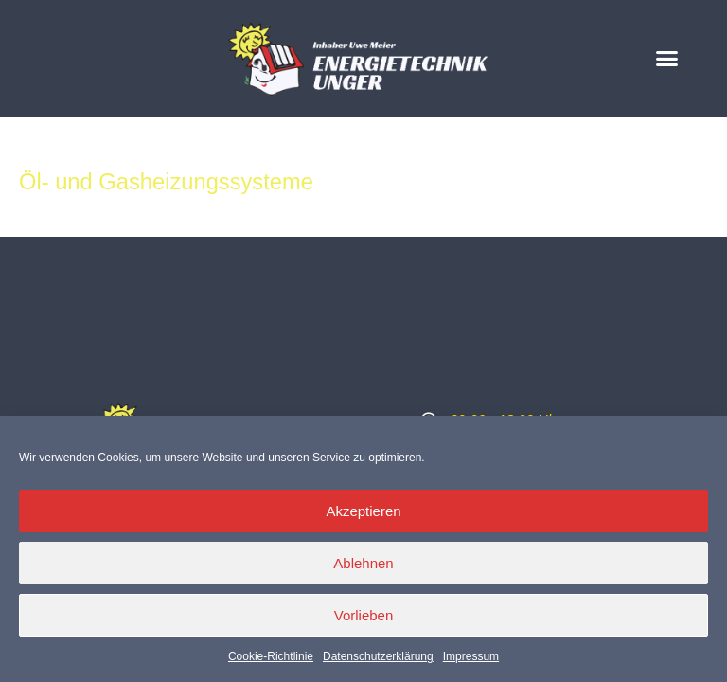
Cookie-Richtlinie (270, 656)
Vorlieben (364, 615)
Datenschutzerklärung (378, 656)
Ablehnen (363, 563)
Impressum (471, 656)
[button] (667, 59)
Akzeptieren (363, 511)
